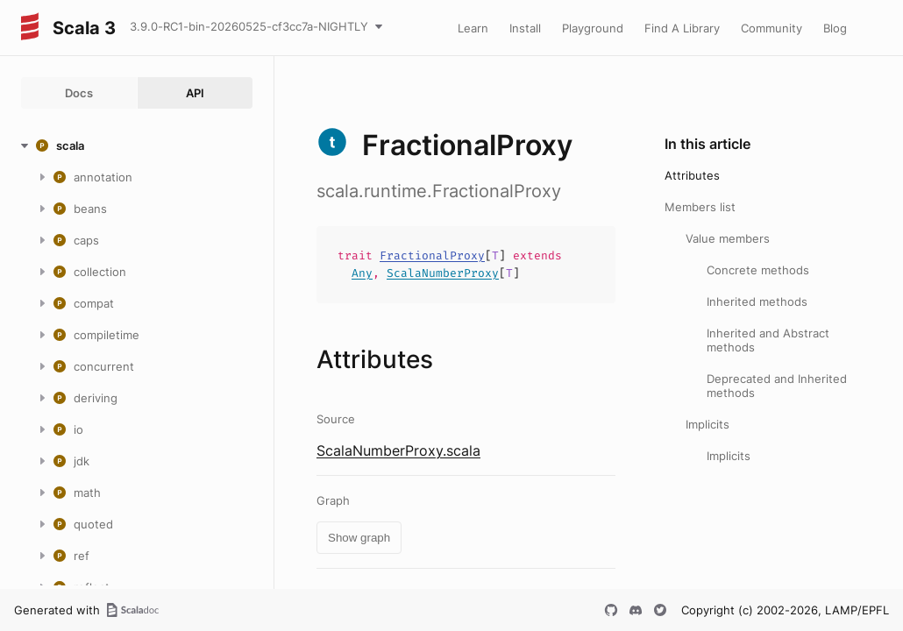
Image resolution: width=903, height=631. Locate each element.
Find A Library (682, 28)
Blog (835, 28)
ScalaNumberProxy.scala (398, 450)
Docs (79, 93)
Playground (592, 28)
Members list (700, 207)
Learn (473, 28)
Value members (728, 238)
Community (771, 28)
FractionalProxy (432, 255)
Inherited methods (757, 301)
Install (525, 28)
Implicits (707, 424)
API (195, 93)
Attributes (692, 175)
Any (362, 273)
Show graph (359, 537)
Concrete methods (758, 270)
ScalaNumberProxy (443, 273)
